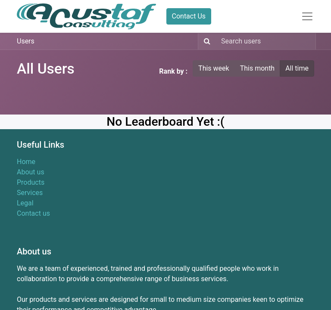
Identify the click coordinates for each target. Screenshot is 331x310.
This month (257, 68)
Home (26, 162)
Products (30, 182)
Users (25, 41)
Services (30, 193)
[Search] (205, 41)
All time (297, 68)
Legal (25, 203)
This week (213, 68)
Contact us (33, 213)
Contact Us (189, 16)
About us (30, 172)
